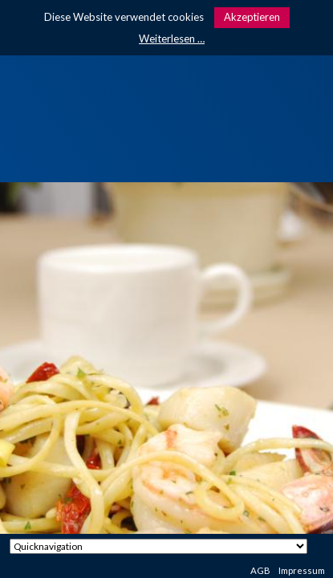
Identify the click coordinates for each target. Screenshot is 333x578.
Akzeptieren (252, 16)
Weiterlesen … (172, 38)
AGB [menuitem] (260, 570)
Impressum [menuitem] (301, 570)
